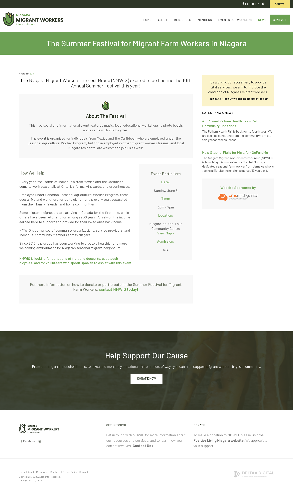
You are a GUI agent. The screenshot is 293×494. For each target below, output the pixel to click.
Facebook (252, 4)
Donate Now (146, 378)
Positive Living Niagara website (218, 440)
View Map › (165, 233)
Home (147, 20)
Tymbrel (38, 480)
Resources (182, 20)
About (162, 20)
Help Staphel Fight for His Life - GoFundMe (235, 152)
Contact (280, 20)
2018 (32, 73)
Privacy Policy (70, 471)
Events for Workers (235, 20)
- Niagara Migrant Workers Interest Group (238, 98)
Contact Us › (143, 445)
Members (205, 20)
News (262, 20)
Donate (279, 4)
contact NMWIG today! (118, 289)
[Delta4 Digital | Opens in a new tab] (254, 473)
